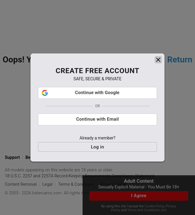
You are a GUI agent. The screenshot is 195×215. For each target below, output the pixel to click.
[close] (158, 59)
